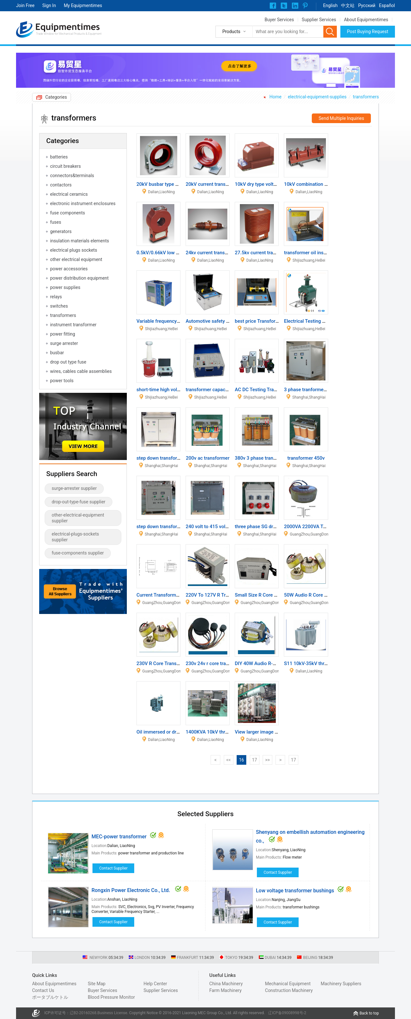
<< (228, 759)
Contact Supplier (113, 868)
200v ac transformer (208, 458)
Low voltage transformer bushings (295, 891)
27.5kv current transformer (264, 253)
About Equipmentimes (366, 19)
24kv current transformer (212, 253)
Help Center (155, 983)
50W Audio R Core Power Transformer (324, 595)
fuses (55, 222)
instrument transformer (73, 324)
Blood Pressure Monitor (111, 997)
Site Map (96, 983)
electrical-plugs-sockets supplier (75, 536)
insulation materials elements (79, 240)
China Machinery (226, 983)
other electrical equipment (76, 259)
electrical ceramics (69, 194)
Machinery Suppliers (341, 983)
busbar (57, 352)
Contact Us (43, 990)
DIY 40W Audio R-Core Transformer (272, 663)
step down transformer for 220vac (173, 458)
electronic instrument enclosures (83, 203)
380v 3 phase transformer (262, 458)
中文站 (347, 5)
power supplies (65, 287)
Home (275, 96)
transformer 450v (306, 458)
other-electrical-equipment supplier (78, 517)
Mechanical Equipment (287, 983)
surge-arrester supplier (74, 488)
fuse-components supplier (78, 552)
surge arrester (64, 343)
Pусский (366, 5)
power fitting (62, 334)
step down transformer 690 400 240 (175, 526)
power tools (62, 380)
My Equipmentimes (83, 5)
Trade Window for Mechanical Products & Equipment (68, 33)
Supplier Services (319, 19)
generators (61, 231)
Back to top (369, 1013)
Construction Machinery (289, 990)
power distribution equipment (79, 278)
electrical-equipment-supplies (317, 96)
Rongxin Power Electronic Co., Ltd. (131, 890)
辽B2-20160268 (83, 1013)
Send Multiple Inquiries (341, 118)
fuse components (67, 212)
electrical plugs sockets (73, 250)
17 (254, 759)
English (330, 5)
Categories (56, 97)
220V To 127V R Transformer (217, 595)
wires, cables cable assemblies (81, 371)
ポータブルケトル (50, 997)
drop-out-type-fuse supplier (78, 501)
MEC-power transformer (119, 837)
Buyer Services (279, 19)
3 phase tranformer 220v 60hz (316, 389)
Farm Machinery (225, 990)
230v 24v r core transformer (216, 663)
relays (56, 296)
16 (241, 759)
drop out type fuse (68, 362)
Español (387, 5)
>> (267, 759)
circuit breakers (65, 166)
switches (59, 306)
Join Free (25, 5)
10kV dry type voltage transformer (271, 184)
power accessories (69, 268)
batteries (59, 156)
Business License (112, 1013)
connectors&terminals (72, 175)
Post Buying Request (368, 31)
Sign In (49, 5)
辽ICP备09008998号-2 (287, 1013)
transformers (366, 96)
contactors (61, 184)
